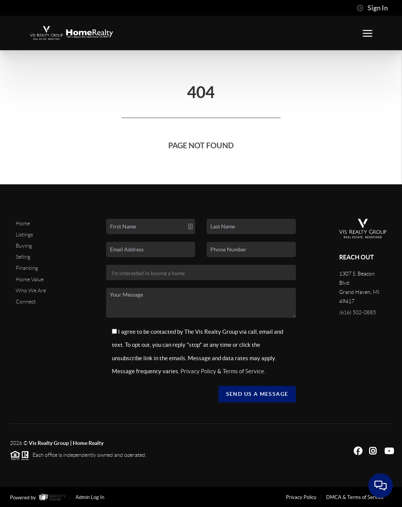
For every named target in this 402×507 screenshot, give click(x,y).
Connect (26, 302)
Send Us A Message (257, 394)
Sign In (372, 8)
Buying (24, 246)
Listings (24, 234)
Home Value (30, 279)
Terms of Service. (244, 371)
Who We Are (31, 290)
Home (23, 223)
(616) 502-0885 (357, 312)
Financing (27, 268)
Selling (23, 257)
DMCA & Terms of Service (355, 497)
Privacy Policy (198, 371)
